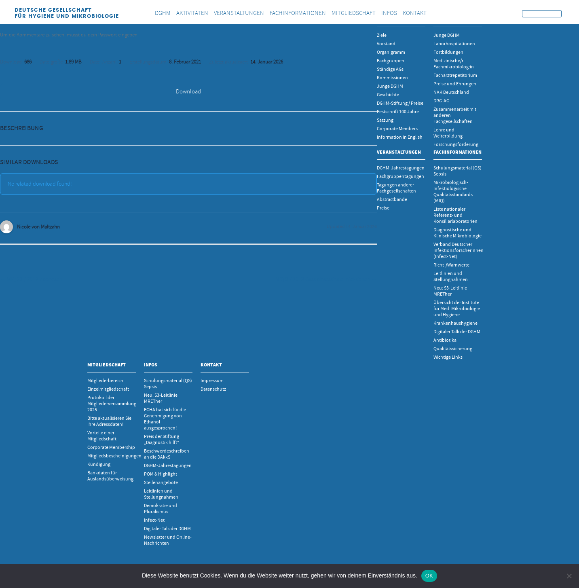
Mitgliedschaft (106, 365)
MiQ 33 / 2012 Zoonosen (31, 279)
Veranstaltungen (399, 152)
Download (188, 91)
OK (429, 576)
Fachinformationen (457, 152)
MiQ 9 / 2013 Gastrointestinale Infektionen (326, 279)
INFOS (150, 365)
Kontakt (211, 365)
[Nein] (569, 576)
